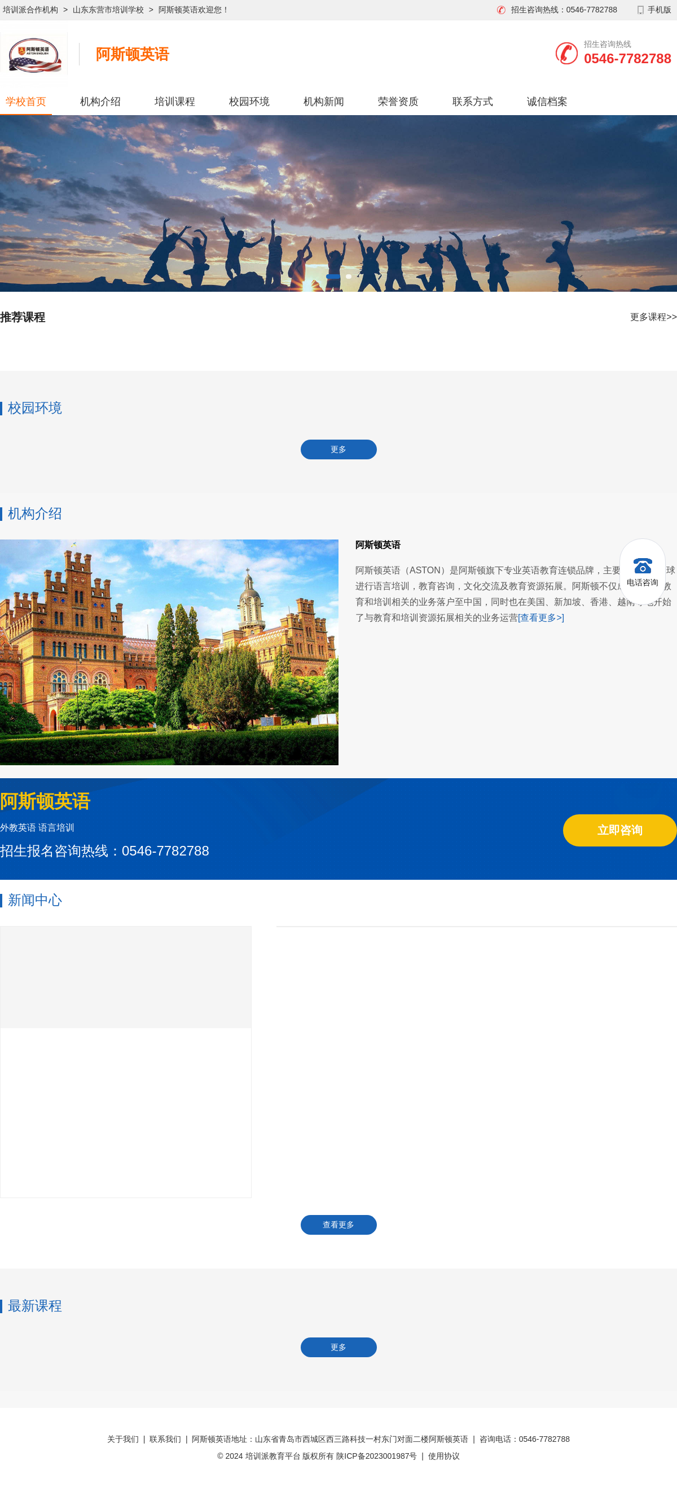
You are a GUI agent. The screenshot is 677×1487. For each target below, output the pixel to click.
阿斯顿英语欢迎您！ (194, 9)
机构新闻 (324, 101)
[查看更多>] (541, 617)
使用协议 (444, 1455)
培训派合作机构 (30, 9)
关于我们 (123, 1439)
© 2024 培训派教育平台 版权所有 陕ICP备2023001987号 (317, 1455)
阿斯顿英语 (132, 54)
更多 (338, 449)
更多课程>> (653, 317)
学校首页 (26, 101)
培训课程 (175, 101)
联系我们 (165, 1439)
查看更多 (338, 1224)
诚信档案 (547, 101)
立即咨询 (620, 830)
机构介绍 (100, 101)
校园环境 (249, 101)
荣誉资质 (398, 101)
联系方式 (472, 101)
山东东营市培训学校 (108, 9)
